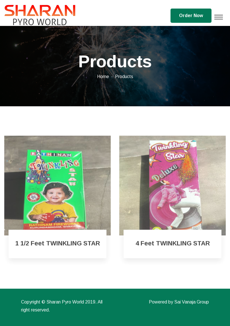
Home (103, 76)
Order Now (191, 15)
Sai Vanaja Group (191, 301)
